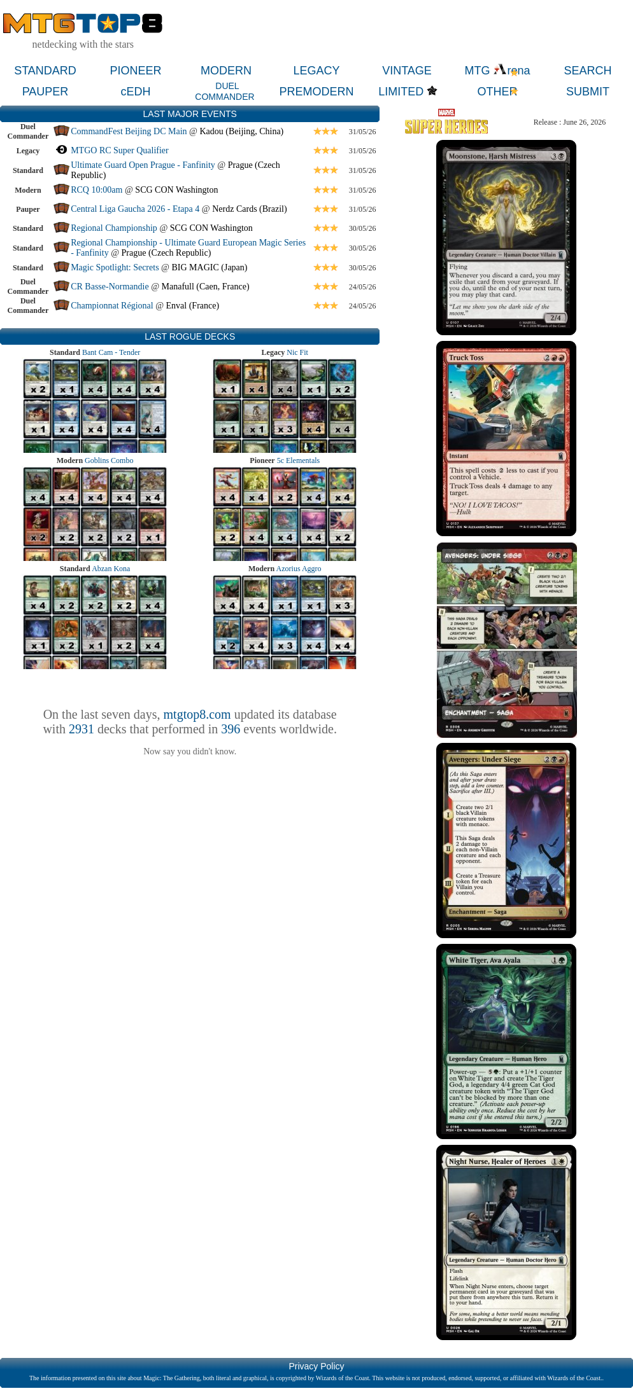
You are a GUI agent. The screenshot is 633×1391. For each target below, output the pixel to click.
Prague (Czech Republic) (166, 253)
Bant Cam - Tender (111, 352)
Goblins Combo (109, 460)
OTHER (498, 91)
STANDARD (45, 70)
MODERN (226, 70)
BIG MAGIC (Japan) (210, 267)
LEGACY (316, 70)
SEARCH (587, 70)
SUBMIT (587, 91)
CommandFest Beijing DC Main (129, 131)
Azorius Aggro (299, 568)
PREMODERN (316, 91)
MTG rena (497, 70)
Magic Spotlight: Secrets (115, 267)
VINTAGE (407, 70)
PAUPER (45, 91)
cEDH (135, 91)
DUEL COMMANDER (224, 91)
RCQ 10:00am (96, 190)
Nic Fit (297, 352)
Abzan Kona (111, 568)
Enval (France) (193, 305)
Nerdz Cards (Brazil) (249, 209)
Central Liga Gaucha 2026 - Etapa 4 (135, 209)
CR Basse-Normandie (109, 286)
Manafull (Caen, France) (206, 286)
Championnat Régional (112, 305)
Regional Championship (114, 228)
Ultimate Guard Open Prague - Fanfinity (143, 165)
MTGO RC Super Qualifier (120, 150)
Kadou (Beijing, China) (241, 131)
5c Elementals (298, 460)
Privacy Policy (316, 1366)
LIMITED (400, 91)
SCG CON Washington (176, 190)
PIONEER (135, 70)
